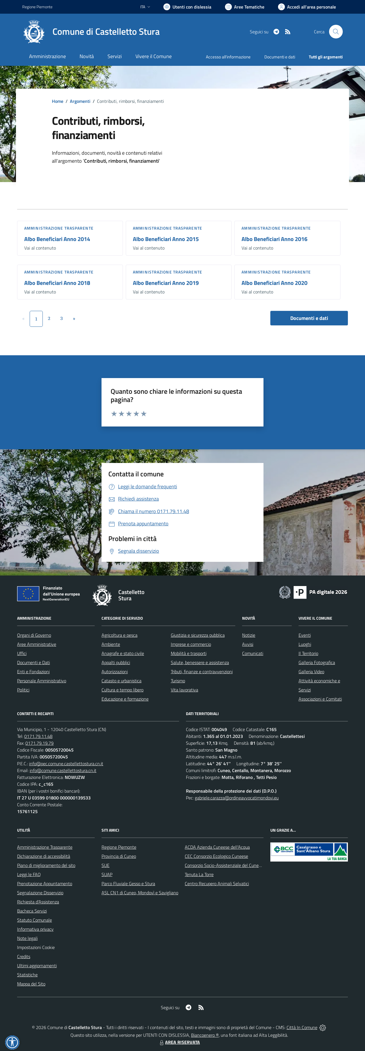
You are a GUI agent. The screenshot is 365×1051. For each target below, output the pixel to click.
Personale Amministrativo (41, 680)
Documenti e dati (309, 318)
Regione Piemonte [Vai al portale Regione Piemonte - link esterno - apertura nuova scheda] (37, 7)
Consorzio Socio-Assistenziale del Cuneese (225, 865)
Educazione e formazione (125, 698)
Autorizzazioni (115, 671)
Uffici (22, 653)
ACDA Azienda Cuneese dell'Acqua (217, 847)
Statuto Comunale (34, 920)
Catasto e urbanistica (121, 680)
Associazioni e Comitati (320, 698)
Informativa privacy (35, 929)
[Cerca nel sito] (336, 31)
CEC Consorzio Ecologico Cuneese (216, 856)
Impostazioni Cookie (36, 947)
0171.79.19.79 (39, 743)
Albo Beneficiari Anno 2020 (274, 282)
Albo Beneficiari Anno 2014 (57, 238)
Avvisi (247, 644)
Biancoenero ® (205, 1035)
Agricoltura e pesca (119, 635)
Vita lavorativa (184, 689)
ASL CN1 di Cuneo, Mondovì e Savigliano (140, 892)
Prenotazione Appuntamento (44, 883)
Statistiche (27, 974)
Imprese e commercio (191, 644)
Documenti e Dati (33, 662)
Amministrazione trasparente (59, 228)
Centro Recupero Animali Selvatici (217, 883)
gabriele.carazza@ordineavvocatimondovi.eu (237, 797)
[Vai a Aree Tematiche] (244, 7)
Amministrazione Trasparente (44, 847)
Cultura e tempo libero (122, 689)
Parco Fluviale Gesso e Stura (128, 883)
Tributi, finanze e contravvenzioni (202, 671)
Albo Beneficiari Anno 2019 (166, 282)
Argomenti (80, 101)
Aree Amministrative (36, 644)
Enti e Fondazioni (33, 671)
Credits (23, 956)
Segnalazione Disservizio (40, 892)
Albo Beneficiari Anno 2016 (274, 238)
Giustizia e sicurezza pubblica (198, 635)
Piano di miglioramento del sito (46, 865)
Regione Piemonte (119, 847)
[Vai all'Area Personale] (307, 7)
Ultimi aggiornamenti (37, 965)
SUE (106, 865)
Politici (23, 689)
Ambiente (111, 644)
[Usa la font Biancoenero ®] (187, 7)
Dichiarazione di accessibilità (43, 856)
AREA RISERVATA (179, 1042)
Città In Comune (302, 1027)
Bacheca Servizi (32, 910)
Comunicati (252, 653)
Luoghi (305, 644)
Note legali (27, 938)
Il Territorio (308, 653)
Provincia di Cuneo (119, 856)
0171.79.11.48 (38, 736)
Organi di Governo (34, 635)
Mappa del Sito (31, 983)
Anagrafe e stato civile (123, 653)
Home (57, 101)
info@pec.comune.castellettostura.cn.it (66, 763)
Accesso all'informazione (228, 57)
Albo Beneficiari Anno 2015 (166, 238)
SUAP (107, 874)
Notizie (248, 635)
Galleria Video (311, 671)
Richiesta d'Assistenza (38, 901)
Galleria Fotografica (317, 662)
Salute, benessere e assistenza (200, 662)
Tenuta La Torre (199, 874)
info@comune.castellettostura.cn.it (63, 770)
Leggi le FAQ (29, 874)
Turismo (178, 680)
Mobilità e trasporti (188, 653)
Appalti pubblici (116, 662)
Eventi (305, 635)
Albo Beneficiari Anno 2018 (57, 282)
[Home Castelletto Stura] (91, 31)
